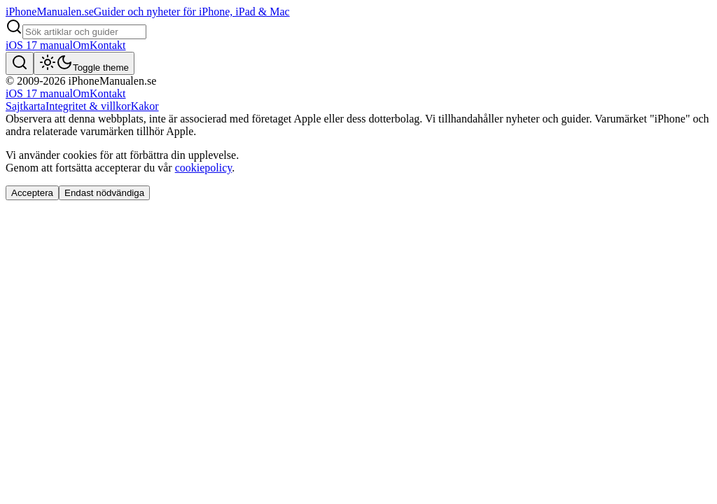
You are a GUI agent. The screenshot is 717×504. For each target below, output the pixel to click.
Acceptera (32, 193)
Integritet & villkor (88, 106)
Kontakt (108, 45)
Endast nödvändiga (104, 193)
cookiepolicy (203, 168)
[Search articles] (84, 31)
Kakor (145, 106)
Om (81, 45)
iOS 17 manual (39, 45)
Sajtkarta (26, 106)
